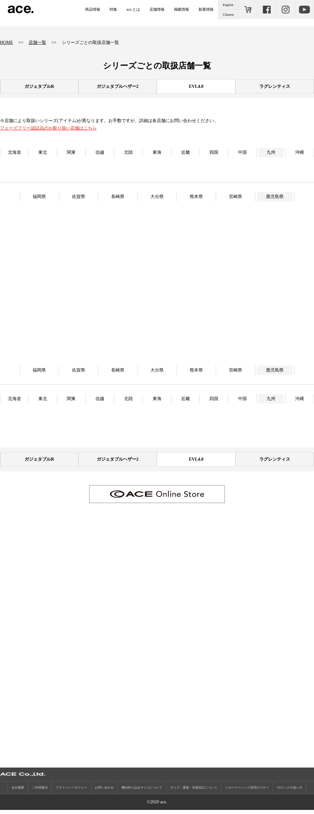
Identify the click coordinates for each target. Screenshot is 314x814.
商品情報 (92, 9)
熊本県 (196, 196)
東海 (157, 152)
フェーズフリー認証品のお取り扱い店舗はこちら (48, 128)
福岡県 (39, 196)
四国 (213, 152)
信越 (99, 152)
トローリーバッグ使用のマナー (247, 791)
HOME (6, 42)
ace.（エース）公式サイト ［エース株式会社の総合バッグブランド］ (21, 9)
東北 (42, 152)
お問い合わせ (104, 791)
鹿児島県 (275, 196)
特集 (113, 9)
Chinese (228, 14)
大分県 (157, 196)
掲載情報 (181, 9)
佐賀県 (78, 196)
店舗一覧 (37, 42)
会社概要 (18, 791)
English (228, 5)
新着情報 (206, 9)
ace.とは (133, 9)
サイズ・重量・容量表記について (193, 791)
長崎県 (117, 196)
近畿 (185, 152)
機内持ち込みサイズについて (142, 791)
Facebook (266, 9)
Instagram (285, 9)
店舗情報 (157, 9)
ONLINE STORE (247, 9)
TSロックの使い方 (290, 791)
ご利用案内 (40, 791)
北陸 (128, 152)
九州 (271, 152)
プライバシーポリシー (71, 791)
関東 (71, 152)
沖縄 (299, 152)
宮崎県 (235, 196)
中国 (242, 152)
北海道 (14, 152)
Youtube (304, 9)
